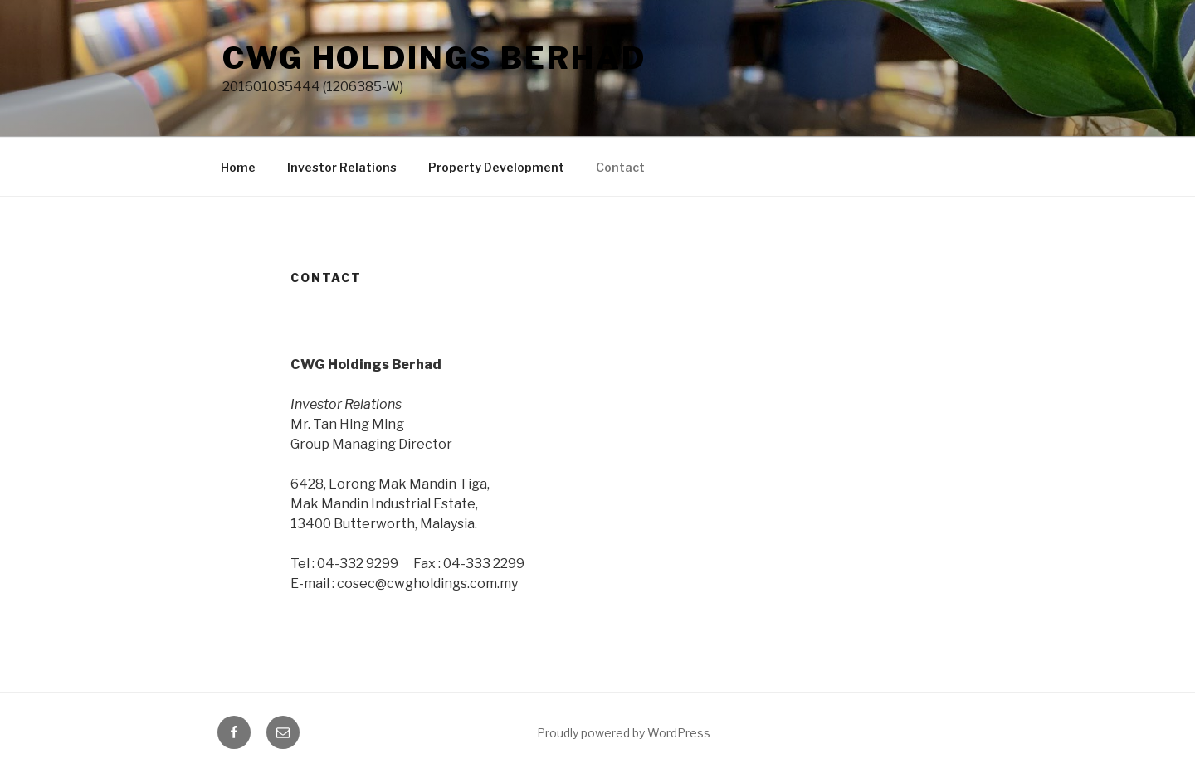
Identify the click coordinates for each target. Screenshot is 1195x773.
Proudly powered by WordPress (623, 733)
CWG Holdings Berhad (434, 58)
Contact (620, 167)
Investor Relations (342, 167)
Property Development (496, 167)
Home (238, 167)
